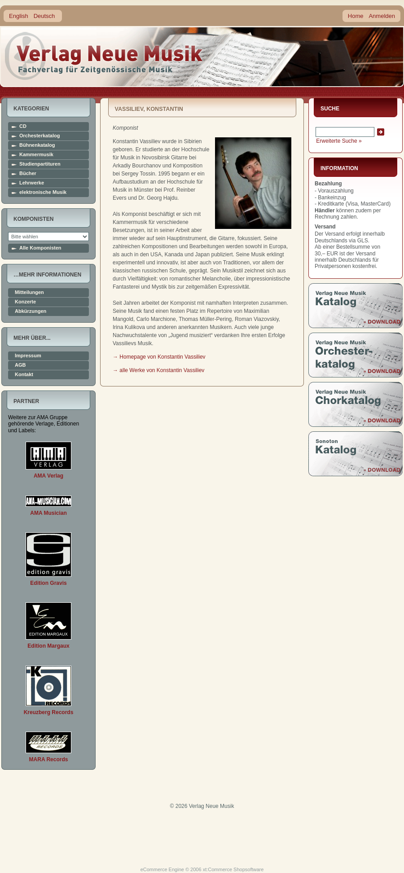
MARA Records (48, 759)
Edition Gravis (48, 583)
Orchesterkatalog (39, 135)
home (104, 55)
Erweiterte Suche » (338, 141)
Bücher (27, 173)
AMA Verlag (48, 476)
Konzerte (25, 301)
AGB (20, 365)
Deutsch (44, 16)
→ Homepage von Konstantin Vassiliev (159, 357)
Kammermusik (36, 154)
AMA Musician (48, 513)
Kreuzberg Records (49, 712)
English (18, 16)
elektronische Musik (42, 192)
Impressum (28, 355)
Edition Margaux (48, 646)
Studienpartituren (40, 164)
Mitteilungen (29, 292)
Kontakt (24, 374)
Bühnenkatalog (37, 145)
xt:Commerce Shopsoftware (233, 869)
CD (22, 126)
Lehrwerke (31, 182)
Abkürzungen (30, 311)
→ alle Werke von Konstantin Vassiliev (158, 370)
